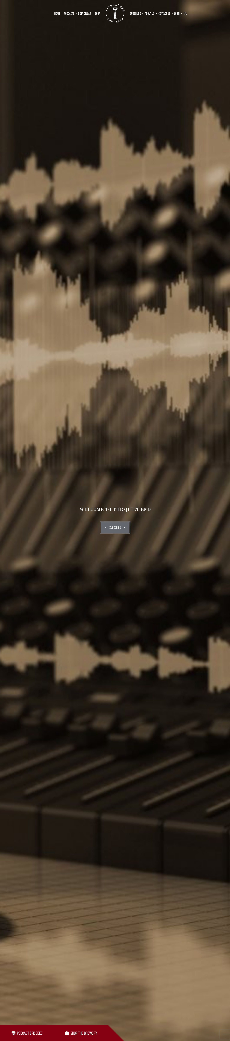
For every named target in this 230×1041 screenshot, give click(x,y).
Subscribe (135, 13)
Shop (97, 13)
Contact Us (164, 13)
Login (177, 13)
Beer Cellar (84, 13)
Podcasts (69, 13)
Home (57, 13)
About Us (149, 13)
